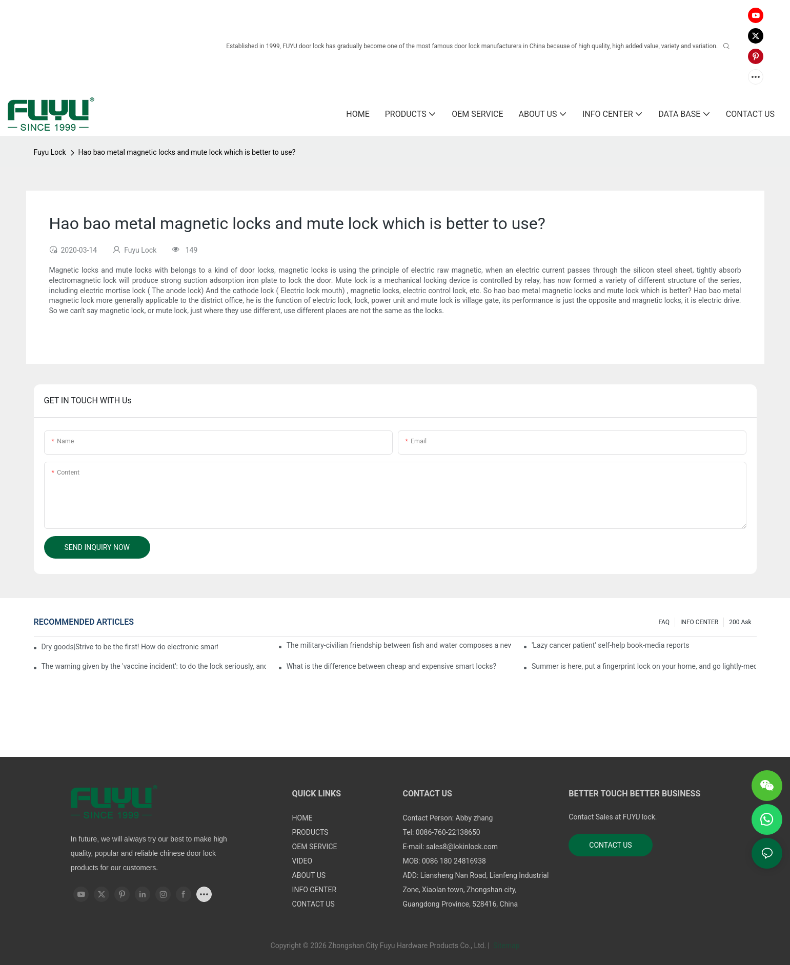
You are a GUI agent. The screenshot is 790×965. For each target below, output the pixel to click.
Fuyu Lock (50, 152)
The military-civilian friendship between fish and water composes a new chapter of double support (399, 645)
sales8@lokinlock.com (462, 847)
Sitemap (505, 945)
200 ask (740, 622)
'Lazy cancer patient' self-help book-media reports (611, 645)
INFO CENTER (699, 622)
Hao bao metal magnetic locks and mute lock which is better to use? (187, 152)
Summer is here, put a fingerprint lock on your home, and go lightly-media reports (644, 666)
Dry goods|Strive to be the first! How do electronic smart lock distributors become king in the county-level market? (130, 647)
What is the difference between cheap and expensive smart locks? (391, 666)
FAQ (664, 622)
